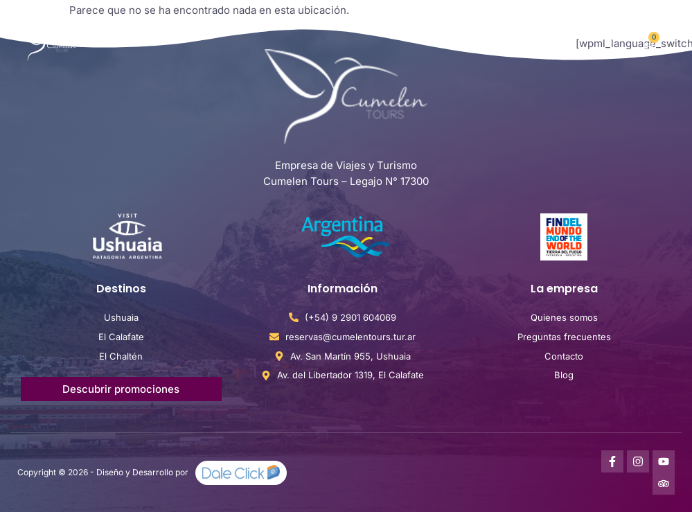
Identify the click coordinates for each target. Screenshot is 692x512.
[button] (550, 44)
